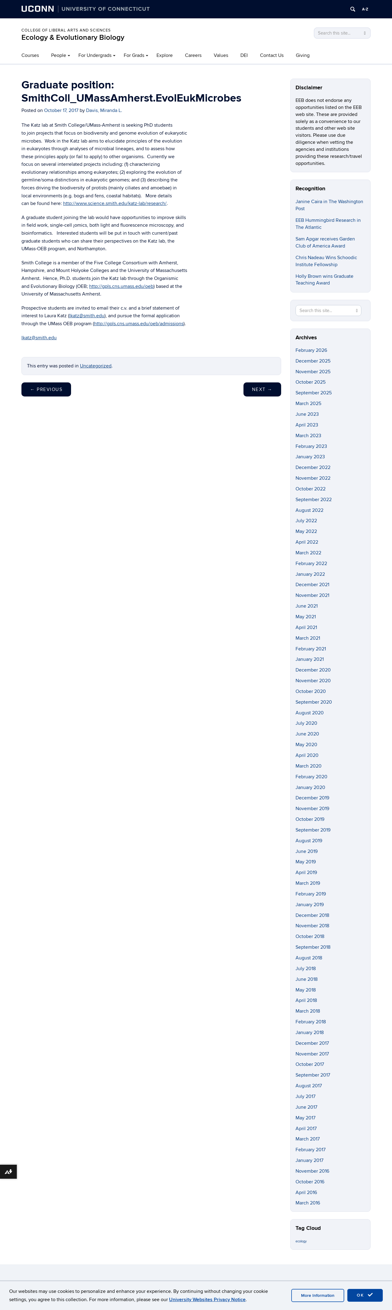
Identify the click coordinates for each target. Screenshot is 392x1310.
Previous (46, 389)
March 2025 (308, 403)
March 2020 (309, 766)
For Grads (134, 55)
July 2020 (306, 723)
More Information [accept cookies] (317, 1295)
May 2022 (306, 531)
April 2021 (306, 627)
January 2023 (310, 457)
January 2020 (310, 787)
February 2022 (311, 563)
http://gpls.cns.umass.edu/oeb (121, 286)
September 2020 (314, 702)
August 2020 (310, 713)
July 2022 (306, 521)
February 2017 (311, 1150)
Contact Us (272, 55)
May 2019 (306, 862)
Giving (303, 55)
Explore (164, 55)
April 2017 (306, 1129)
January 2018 (310, 1032)
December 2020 (313, 670)
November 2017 (312, 1054)
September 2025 (314, 393)
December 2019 (312, 798)
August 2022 (309, 510)
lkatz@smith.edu (86, 316)
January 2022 (310, 574)
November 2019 (312, 809)
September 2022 (314, 500)
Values (221, 55)
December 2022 (313, 467)
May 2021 (306, 617)
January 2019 (310, 905)
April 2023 (307, 425)
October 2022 (311, 489)
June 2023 (307, 414)
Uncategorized (95, 366)
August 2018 (309, 958)
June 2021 (307, 606)
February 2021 (311, 649)
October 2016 (310, 1182)
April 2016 (306, 1192)
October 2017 (310, 1064)
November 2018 (312, 926)
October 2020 (311, 691)
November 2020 (313, 681)
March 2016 (308, 1203)
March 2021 (308, 638)
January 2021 (310, 659)
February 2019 (311, 894)
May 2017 (305, 1118)
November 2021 (312, 595)
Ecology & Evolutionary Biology (72, 37)
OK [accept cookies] (365, 1295)
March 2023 (308, 436)
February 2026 (311, 350)
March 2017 (308, 1139)
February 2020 (311, 777)
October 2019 (310, 819)
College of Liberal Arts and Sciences (66, 30)
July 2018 (306, 969)
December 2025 (313, 361)
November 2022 (313, 478)
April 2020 (307, 755)
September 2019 (313, 830)
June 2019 (307, 851)
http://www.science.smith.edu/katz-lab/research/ (115, 203)
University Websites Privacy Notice (207, 1300)
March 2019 (308, 883)
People (58, 55)
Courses (30, 55)
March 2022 (308, 553)
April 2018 (306, 1000)
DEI (244, 55)
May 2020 (306, 745)
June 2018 (307, 979)
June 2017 (306, 1107)
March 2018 (308, 1011)
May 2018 (306, 990)
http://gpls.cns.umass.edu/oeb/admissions (138, 324)
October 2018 (310, 936)
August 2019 (309, 841)
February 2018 (311, 1022)
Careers (193, 55)
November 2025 (313, 372)
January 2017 (309, 1160)
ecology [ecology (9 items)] (301, 1241)
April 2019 (306, 872)
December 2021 (312, 585)
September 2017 (313, 1075)
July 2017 (305, 1096)
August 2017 (309, 1086)
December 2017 (312, 1043)
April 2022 (307, 542)
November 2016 (312, 1171)
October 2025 (311, 382)
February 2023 (311, 446)
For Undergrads (94, 55)
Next (262, 389)
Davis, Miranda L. (104, 110)
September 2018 (313, 947)
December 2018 (312, 915)
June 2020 (307, 734)
